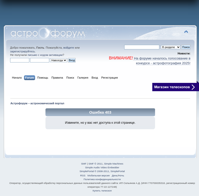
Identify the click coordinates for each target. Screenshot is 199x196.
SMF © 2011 (95, 163)
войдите (68, 47)
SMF (83, 163)
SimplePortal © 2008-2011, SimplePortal (102, 171)
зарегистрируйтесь (22, 51)
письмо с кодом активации (45, 54)
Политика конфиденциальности (102, 179)
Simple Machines (113, 163)
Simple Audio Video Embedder (102, 167)
